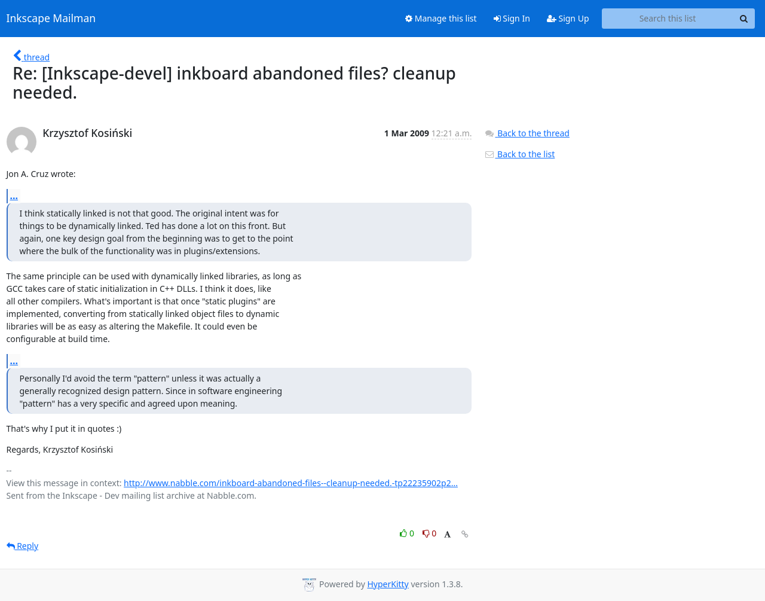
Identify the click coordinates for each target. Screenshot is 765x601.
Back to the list (519, 154)
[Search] (744, 18)
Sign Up (568, 18)
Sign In (512, 18)
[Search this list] (668, 18)
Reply (23, 545)
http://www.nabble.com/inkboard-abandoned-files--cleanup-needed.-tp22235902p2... (291, 483)
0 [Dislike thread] (430, 533)
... (14, 195)
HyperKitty (387, 584)
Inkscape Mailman (51, 18)
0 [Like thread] (408, 533)
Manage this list (441, 18)
